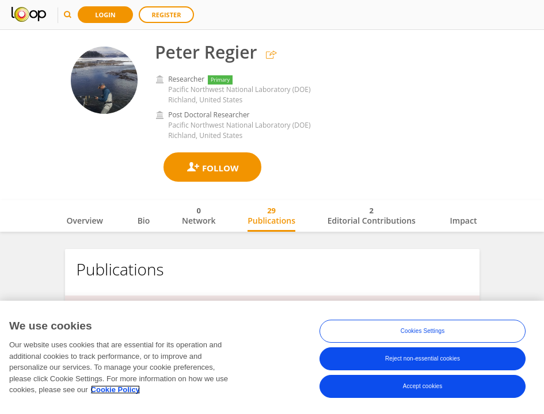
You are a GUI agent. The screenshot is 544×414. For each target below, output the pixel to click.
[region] (272, 357)
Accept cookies (423, 386)
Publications (271, 215)
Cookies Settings (423, 331)
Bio (144, 220)
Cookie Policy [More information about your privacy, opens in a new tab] (115, 389)
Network (199, 215)
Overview (85, 220)
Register (166, 14)
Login (105, 14)
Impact (463, 220)
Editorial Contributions (372, 215)
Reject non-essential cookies (422, 358)
